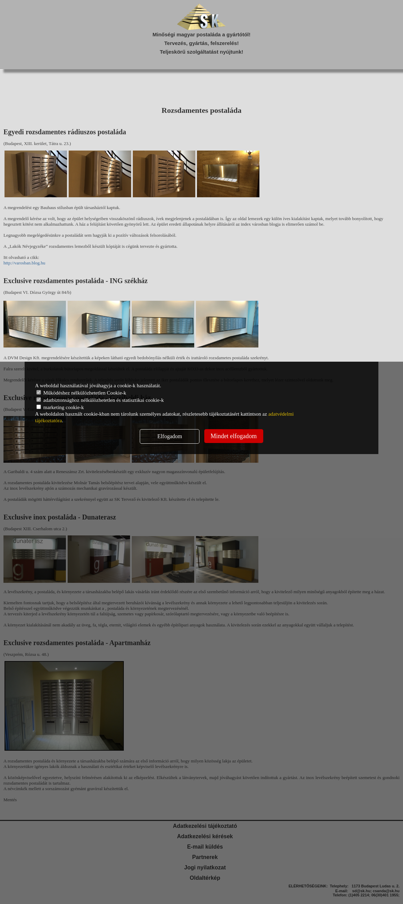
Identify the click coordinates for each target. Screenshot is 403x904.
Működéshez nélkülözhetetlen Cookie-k (81, 393)
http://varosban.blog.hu (24, 262)
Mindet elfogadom (234, 436)
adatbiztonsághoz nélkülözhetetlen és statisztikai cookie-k (100, 400)
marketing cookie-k (60, 407)
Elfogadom (169, 436)
